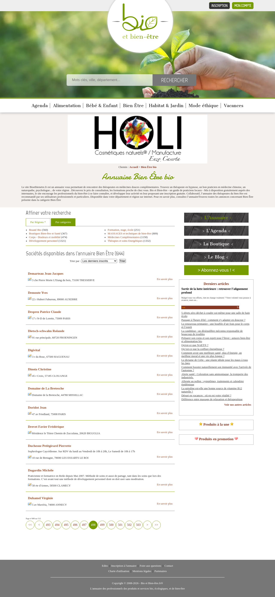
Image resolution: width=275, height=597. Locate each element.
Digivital (34, 350)
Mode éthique (203, 105)
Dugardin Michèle (40, 470)
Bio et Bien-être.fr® (152, 583)
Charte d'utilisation (118, 571)
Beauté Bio (35, 229)
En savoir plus (165, 279)
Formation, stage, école (120, 229)
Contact (169, 565)
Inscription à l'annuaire (123, 565)
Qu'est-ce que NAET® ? (194, 345)
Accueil (133, 167)
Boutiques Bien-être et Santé (45, 233)
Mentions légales (142, 571)
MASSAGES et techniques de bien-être (129, 233)
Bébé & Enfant (102, 105)
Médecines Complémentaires (124, 237)
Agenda (40, 105)
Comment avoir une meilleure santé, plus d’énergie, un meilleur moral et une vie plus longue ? (211, 354)
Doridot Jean (37, 407)
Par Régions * (38, 222)
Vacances (233, 105)
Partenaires (160, 571)
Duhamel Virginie (40, 498)
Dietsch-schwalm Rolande (46, 331)
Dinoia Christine (39, 369)
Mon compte (242, 5)
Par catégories (63, 222)
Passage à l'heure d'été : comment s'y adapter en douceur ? (213, 320)
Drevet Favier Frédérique (46, 426)
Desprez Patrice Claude (44, 312)
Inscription (219, 5)
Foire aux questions (150, 565)
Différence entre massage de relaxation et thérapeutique (212, 399)
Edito (105, 565)
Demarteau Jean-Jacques (45, 273)
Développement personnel (43, 240)
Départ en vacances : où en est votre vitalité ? (206, 395)
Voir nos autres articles (237, 404)
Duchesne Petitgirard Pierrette (49, 446)
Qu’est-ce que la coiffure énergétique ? (202, 349)
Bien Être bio (148, 167)
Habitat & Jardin (166, 105)
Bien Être (133, 105)
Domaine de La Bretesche (46, 388)
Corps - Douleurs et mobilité (45, 237)
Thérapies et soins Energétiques (125, 240)
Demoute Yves (38, 292)
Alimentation (67, 105)
